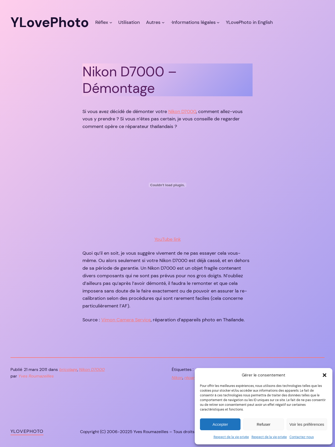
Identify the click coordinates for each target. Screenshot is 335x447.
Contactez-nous (301, 437)
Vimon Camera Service (126, 320)
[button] (324, 375)
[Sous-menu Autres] (163, 22)
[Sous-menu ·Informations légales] (218, 22)
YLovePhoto (26, 431)
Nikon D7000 (182, 111)
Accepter (220, 424)
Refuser (264, 424)
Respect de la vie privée (231, 437)
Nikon (177, 377)
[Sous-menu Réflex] (110, 22)
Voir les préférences (306, 424)
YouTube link (167, 239)
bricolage (68, 369)
